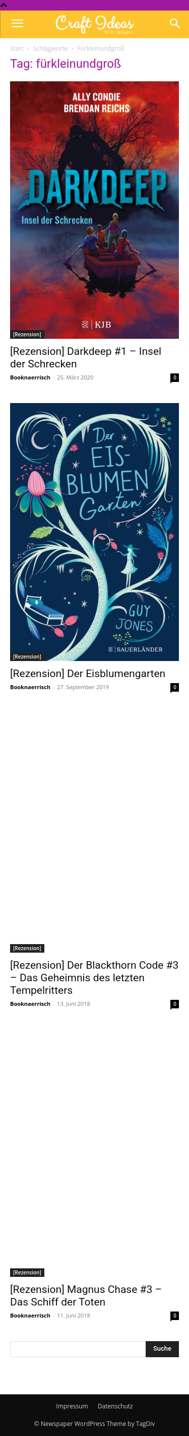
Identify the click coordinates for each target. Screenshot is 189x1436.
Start (17, 48)
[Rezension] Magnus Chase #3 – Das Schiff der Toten (86, 1295)
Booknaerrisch (30, 377)
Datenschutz (115, 1406)
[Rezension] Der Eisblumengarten (87, 674)
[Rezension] (27, 334)
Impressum (72, 1406)
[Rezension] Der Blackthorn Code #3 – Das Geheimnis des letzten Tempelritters (94, 977)
